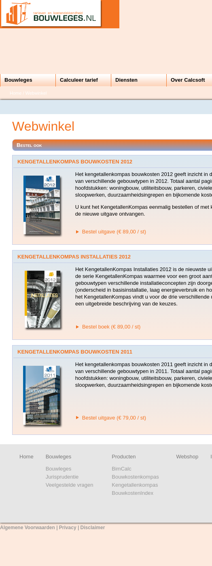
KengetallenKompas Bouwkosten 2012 (74, 162)
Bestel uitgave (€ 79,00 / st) (114, 418)
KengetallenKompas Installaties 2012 (74, 257)
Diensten (126, 80)
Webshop (187, 457)
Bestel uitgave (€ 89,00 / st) (114, 232)
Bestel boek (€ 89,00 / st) (111, 327)
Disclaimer (93, 527)
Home (15, 93)
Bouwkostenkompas (135, 477)
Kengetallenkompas (135, 485)
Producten (124, 457)
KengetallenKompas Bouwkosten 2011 (74, 352)
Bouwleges (18, 80)
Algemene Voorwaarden (27, 527)
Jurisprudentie (62, 477)
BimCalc (121, 469)
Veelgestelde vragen (69, 485)
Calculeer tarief (79, 80)
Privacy (67, 527)
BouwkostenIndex (132, 493)
